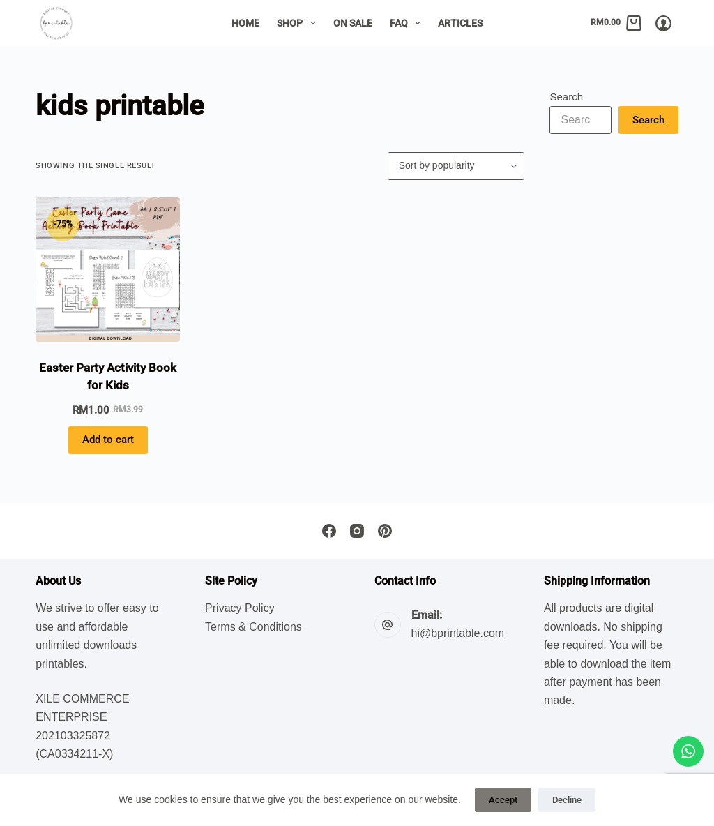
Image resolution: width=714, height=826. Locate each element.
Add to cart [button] (108, 439)
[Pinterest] (385, 531)
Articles (460, 23)
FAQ (408, 23)
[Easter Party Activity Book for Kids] (108, 269)
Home (245, 23)
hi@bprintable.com (458, 633)
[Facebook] (329, 531)
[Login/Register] (663, 23)
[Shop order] (456, 166)
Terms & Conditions (253, 627)
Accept (503, 800)
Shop (299, 23)
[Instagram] (357, 531)
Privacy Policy (240, 608)
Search (566, 97)
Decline (567, 800)
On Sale (352, 23)
